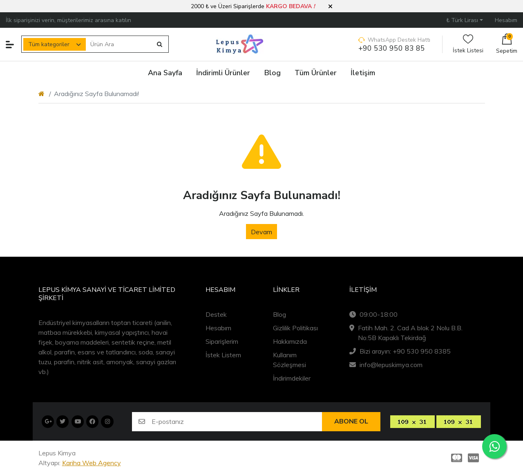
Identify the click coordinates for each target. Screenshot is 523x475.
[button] (330, 6)
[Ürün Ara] (119, 44)
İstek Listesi (468, 44)
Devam (261, 232)
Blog (279, 314)
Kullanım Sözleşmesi (289, 360)
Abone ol (351, 421)
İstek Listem (223, 355)
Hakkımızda (290, 341)
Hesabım (218, 328)
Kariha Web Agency (91, 463)
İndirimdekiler (292, 378)
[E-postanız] (237, 422)
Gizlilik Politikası (295, 328)
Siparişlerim (222, 341)
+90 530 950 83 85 (391, 48)
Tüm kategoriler (48, 44)
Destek (216, 314)
